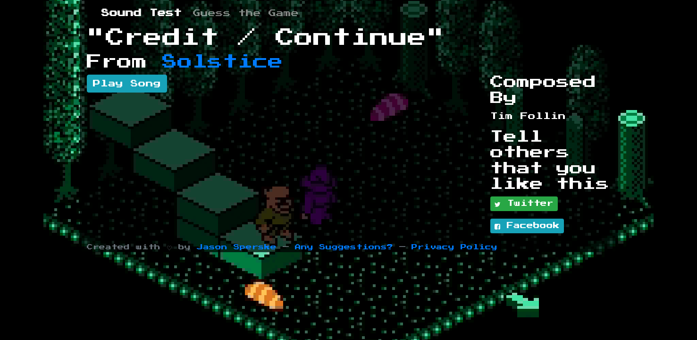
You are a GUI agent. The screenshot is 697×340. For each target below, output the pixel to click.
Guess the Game (246, 13)
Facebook (527, 226)
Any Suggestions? (344, 247)
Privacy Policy (454, 247)
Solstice (222, 61)
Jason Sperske (237, 247)
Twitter (524, 204)
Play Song (127, 83)
